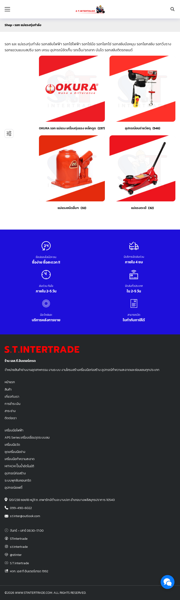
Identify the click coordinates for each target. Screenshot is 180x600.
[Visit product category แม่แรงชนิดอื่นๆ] (72, 172)
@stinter (16, 554)
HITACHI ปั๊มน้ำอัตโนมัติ (19, 466)
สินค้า (8, 389)
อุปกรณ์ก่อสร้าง (15, 473)
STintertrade (18, 538)
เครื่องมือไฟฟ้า (14, 430)
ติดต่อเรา (11, 418)
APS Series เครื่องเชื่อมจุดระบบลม (27, 437)
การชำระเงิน (12, 403)
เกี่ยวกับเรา (12, 396)
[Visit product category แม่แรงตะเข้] (142, 172)
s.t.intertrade (19, 546)
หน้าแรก (10, 382)
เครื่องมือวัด (12, 444)
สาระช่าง (10, 410)
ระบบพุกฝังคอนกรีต (18, 480)
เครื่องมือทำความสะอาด (20, 458)
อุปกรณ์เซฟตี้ (13, 487)
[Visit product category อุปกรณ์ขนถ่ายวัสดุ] (142, 93)
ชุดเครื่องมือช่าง (15, 451)
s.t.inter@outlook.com (25, 515)
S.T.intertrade (19, 563)
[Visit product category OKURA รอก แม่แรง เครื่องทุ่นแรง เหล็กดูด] (72, 93)
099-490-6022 (21, 507)
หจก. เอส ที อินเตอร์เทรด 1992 (29, 571)
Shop (8, 25)
